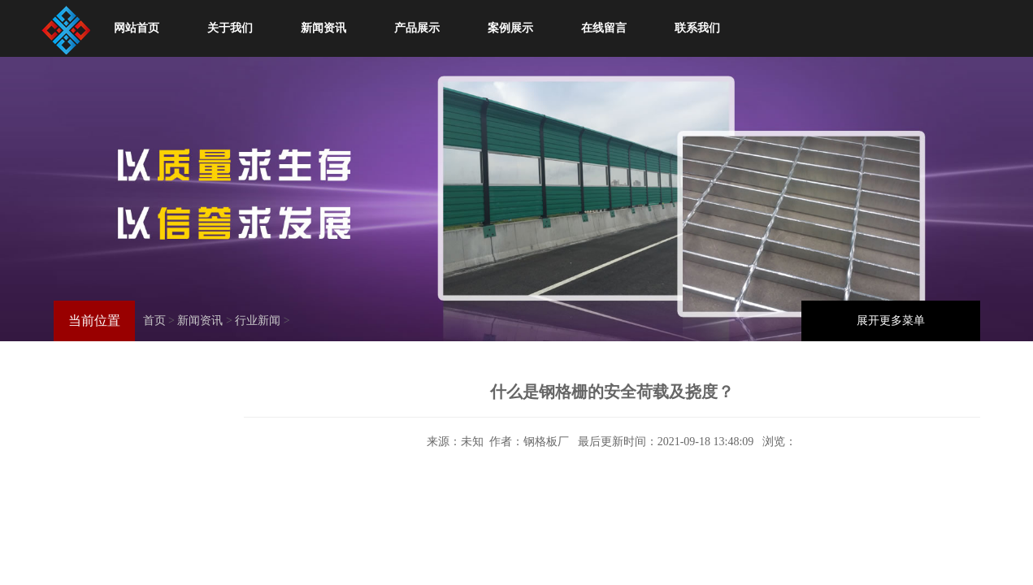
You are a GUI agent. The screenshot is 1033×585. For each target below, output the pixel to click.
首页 (154, 320)
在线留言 (604, 28)
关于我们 (230, 28)
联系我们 (697, 28)
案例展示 (510, 28)
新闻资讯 (323, 28)
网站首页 (136, 28)
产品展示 (417, 28)
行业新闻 (257, 320)
